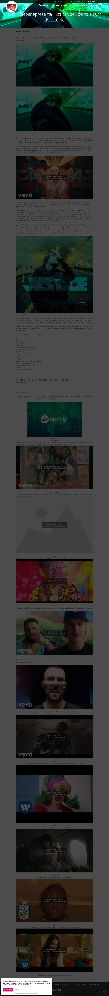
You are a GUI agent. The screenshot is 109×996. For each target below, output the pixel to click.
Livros (72, 5)
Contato (83, 1)
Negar (17, 989)
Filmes (54, 5)
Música (44, 5)
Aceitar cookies (7, 989)
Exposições (60, 5)
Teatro (49, 5)
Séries (65, 5)
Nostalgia (96, 5)
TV (69, 5)
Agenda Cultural (80, 5)
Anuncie (68, 1)
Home (55, 1)
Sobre (64, 1)
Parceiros (78, 1)
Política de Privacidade (20, 993)
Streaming (89, 5)
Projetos (73, 1)
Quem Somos (59, 1)
